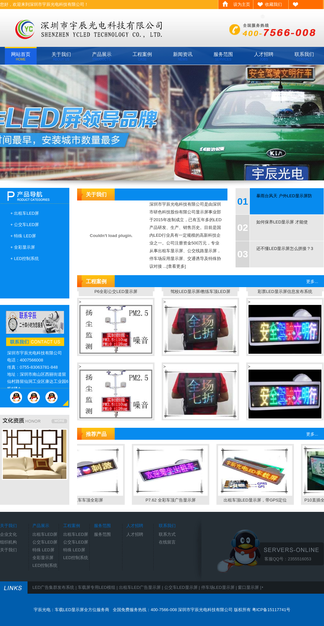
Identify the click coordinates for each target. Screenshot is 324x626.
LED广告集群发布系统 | (55, 587)
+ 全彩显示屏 (22, 247)
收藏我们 (273, 4)
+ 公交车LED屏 (24, 224)
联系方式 (167, 534)
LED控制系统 (44, 565)
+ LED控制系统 (24, 258)
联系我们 (304, 56)
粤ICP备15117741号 (271, 609)
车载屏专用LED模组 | (98, 587)
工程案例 (142, 56)
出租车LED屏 (44, 534)
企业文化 (8, 534)
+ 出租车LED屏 (24, 213)
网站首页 (20, 56)
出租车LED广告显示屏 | (141, 587)
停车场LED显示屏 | (219, 587)
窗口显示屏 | (250, 587)
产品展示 (101, 56)
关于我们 (61, 56)
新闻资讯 (182, 56)
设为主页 (241, 4)
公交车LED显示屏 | (182, 587)
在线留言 (167, 542)
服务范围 (223, 56)
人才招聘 (263, 56)
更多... (312, 281)
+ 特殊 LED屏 (23, 235)
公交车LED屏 (44, 542)
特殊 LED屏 (43, 549)
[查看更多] (176, 266)
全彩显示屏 (42, 557)
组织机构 (8, 542)
